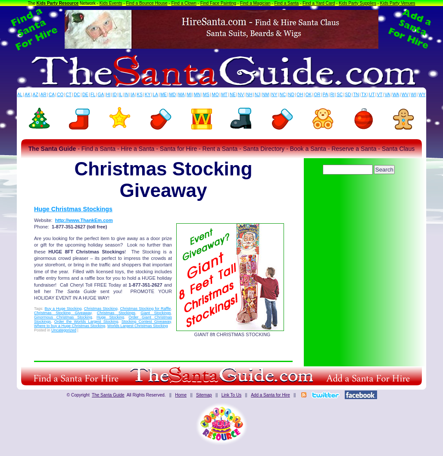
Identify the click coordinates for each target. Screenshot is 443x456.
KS (140, 94)
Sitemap (204, 395)
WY (421, 94)
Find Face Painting (218, 3)
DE (85, 94)
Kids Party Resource (58, 3)
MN (197, 94)
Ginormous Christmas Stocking (63, 317)
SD (348, 94)
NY (274, 94)
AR (44, 94)
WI (413, 94)
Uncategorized (63, 330)
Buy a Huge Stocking (63, 308)
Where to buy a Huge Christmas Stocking (69, 326)
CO (60, 94)
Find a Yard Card (319, 3)
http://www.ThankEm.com (84, 220)
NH (249, 94)
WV (405, 94)
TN (356, 94)
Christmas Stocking (101, 308)
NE (233, 94)
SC (340, 94)
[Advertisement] (359, 200)
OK (309, 94)
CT (69, 94)
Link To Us (232, 395)
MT (224, 94)
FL (93, 94)
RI (332, 94)
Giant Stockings (155, 313)
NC (283, 94)
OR (317, 94)
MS (206, 94)
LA (155, 94)
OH (299, 94)
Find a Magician (255, 3)
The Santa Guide (108, 395)
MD (172, 94)
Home (181, 395)
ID (114, 94)
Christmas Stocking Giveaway (62, 313)
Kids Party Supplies (357, 3)
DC (77, 94)
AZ (35, 94)
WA (396, 94)
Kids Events (111, 3)
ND (291, 94)
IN (126, 94)
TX (364, 94)
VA (387, 94)
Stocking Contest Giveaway (146, 321)
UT (371, 94)
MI (189, 94)
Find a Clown (183, 3)
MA (181, 94)
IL (120, 94)
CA (52, 94)
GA (101, 94)
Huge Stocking (110, 317)
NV (241, 94)
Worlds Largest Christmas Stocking (137, 326)
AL (19, 94)
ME (163, 94)
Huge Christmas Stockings (73, 209)
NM (265, 94)
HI (108, 94)
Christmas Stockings (116, 313)
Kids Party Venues (397, 3)
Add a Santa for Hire (270, 395)
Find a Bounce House (146, 3)
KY (147, 94)
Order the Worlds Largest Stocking (86, 321)
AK (27, 94)
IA (132, 94)
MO (215, 94)
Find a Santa (286, 3)
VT (380, 94)
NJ (257, 94)
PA (325, 94)
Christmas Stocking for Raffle (145, 308)
